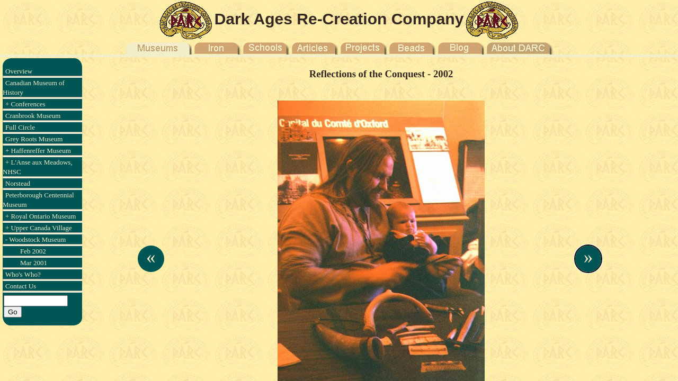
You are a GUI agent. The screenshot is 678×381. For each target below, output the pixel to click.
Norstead (17, 183)
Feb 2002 (33, 251)
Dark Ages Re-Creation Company (339, 19)
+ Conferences (25, 104)
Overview (18, 71)
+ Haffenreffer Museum (38, 151)
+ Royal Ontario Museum (40, 216)
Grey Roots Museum (34, 139)
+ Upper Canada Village (38, 228)
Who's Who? (23, 274)
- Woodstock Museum (35, 239)
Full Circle (20, 127)
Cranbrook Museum (32, 116)
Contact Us (20, 286)
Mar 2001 (33, 263)
